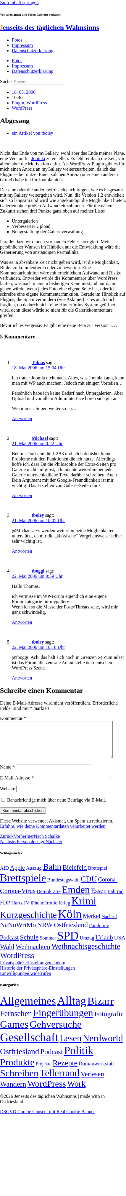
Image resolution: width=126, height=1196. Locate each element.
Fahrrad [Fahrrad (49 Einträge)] (116, 898)
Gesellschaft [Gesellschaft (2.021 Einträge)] (29, 1044)
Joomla (38, 158)
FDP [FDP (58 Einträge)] (5, 910)
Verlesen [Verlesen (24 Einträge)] (92, 1081)
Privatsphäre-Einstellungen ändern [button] (32, 969)
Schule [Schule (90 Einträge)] (29, 944)
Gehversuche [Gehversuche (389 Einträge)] (55, 1031)
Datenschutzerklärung (32, 50)
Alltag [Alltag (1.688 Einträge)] (71, 1007)
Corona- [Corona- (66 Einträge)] (108, 886)
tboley (38, 515)
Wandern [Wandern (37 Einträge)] (13, 1091)
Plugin (18, 102)
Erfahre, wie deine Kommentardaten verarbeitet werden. (53, 833)
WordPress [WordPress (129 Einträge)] (17, 962)
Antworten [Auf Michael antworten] (22, 495)
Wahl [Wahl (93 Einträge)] (7, 954)
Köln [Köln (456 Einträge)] (70, 921)
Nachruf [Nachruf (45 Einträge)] (109, 923)
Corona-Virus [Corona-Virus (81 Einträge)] (17, 897)
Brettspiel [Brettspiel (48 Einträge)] (97, 875)
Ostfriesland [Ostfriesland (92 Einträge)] (71, 932)
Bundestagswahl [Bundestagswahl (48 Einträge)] (63, 887)
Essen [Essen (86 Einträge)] (99, 897)
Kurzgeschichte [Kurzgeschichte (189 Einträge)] (28, 922)
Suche (6, 81)
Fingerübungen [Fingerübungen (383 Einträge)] (63, 1019)
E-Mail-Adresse (17, 784)
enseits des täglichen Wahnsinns (49, 27)
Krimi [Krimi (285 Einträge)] (84, 908)
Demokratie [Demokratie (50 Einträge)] (49, 898)
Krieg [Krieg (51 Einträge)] (64, 910)
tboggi (38, 570)
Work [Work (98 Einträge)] (76, 1090)
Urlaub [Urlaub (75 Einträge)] (104, 944)
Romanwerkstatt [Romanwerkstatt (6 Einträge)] (96, 1071)
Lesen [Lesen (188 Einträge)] (71, 1045)
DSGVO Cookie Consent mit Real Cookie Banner (47, 1118)
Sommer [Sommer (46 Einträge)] (48, 945)
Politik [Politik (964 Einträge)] (78, 1058)
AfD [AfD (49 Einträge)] (4, 875)
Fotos (17, 39)
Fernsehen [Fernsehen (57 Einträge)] (16, 1020)
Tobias (38, 362)
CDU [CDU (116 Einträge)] (89, 886)
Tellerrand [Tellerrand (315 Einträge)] (59, 1080)
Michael (40, 438)
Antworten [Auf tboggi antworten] (22, 622)
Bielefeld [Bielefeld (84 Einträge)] (74, 874)
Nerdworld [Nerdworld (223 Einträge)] (103, 1045)
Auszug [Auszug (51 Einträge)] (34, 875)
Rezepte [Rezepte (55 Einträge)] (65, 1070)
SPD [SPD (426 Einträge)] (67, 942)
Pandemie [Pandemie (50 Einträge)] (99, 932)
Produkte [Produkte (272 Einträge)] (17, 1069)
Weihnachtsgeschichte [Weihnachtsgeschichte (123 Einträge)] (85, 953)
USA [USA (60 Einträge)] (119, 945)
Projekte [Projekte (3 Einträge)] (43, 1070)
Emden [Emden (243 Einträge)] (76, 896)
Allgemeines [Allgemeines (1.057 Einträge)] (28, 1008)
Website (7, 795)
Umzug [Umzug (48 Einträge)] (87, 945)
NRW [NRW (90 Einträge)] (45, 932)
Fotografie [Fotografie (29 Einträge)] (109, 1021)
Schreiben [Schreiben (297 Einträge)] (19, 1080)
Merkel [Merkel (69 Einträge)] (91, 923)
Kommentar (13, 718)
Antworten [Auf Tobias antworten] (22, 418)
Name (7, 774)
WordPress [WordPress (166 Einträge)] (46, 1091)
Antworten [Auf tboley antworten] (22, 551)
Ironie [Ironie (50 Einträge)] (51, 910)
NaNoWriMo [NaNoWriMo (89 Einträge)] (18, 932)
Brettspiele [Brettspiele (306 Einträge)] (23, 885)
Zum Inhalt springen (19, 2)
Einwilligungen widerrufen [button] (25, 980)
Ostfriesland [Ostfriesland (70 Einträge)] (19, 1058)
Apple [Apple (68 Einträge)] (17, 874)
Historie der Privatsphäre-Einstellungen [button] (37, 975)
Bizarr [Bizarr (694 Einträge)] (100, 1008)
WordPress (37, 102)
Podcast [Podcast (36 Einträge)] (51, 1059)
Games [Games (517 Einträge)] (14, 1031)
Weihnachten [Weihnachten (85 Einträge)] (33, 954)
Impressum (22, 45)
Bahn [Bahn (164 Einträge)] (52, 874)
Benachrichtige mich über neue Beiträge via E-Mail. (56, 807)
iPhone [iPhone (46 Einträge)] (37, 910)
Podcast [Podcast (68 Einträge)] (9, 944)
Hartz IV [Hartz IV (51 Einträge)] (20, 910)
